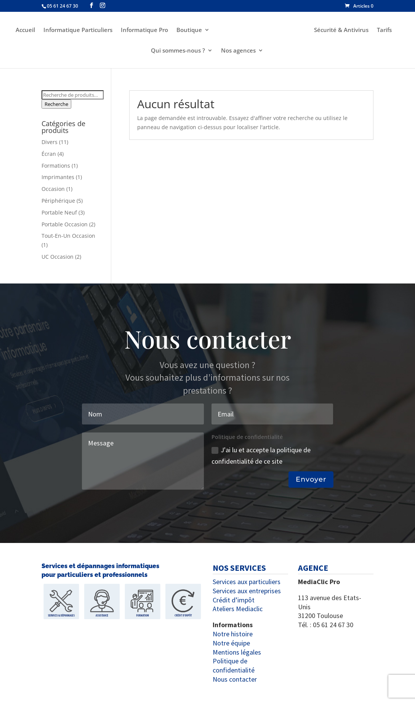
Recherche (56, 104)
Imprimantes (58, 177)
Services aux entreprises (247, 590)
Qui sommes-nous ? (178, 51)
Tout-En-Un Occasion (68, 235)
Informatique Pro (143, 30)
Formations (56, 165)
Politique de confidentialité (234, 665)
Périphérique (58, 200)
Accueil (24, 30)
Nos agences (238, 51)
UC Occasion (58, 256)
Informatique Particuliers (76, 30)
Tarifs (385, 30)
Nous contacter (235, 679)
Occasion (53, 188)
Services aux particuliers (246, 581)
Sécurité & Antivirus (342, 30)
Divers (50, 142)
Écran (49, 153)
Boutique (188, 30)
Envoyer (311, 479)
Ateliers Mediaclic (238, 608)
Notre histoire (233, 633)
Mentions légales (237, 652)
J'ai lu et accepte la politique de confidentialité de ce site (261, 455)
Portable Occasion (65, 224)
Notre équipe (231, 643)
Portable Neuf (59, 212)
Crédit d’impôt (234, 600)
